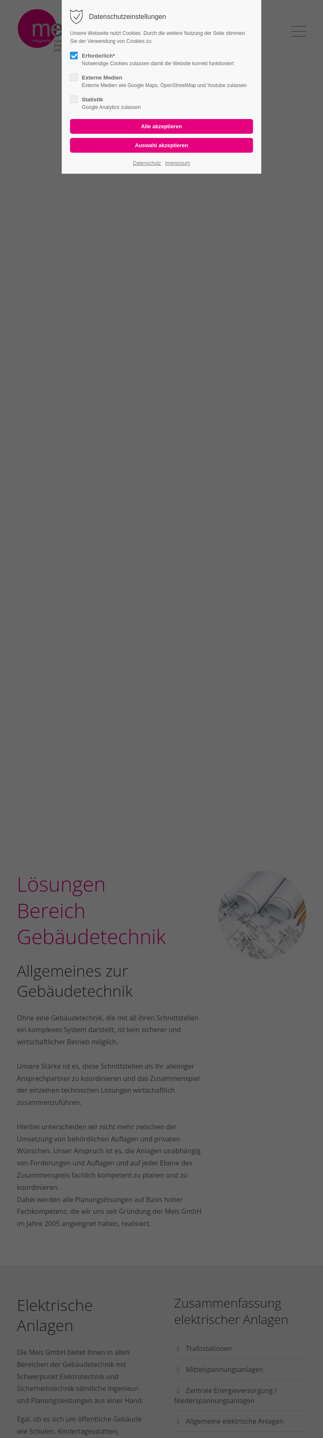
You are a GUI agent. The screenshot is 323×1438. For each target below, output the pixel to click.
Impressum (177, 163)
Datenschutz (147, 163)
